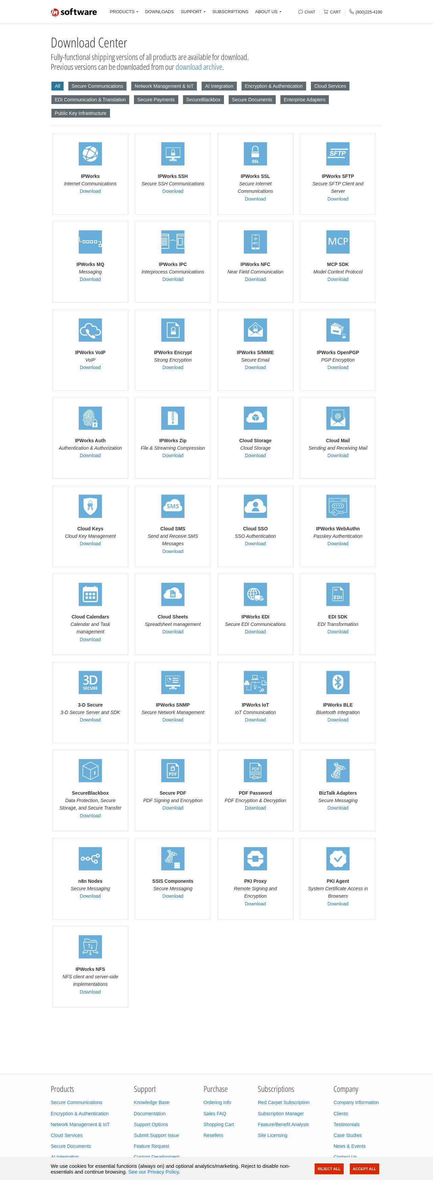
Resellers (213, 1135)
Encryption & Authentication (274, 86)
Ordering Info (217, 1102)
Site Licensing (272, 1135)
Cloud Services (330, 86)
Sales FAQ (215, 1113)
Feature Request (151, 1146)
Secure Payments (156, 99)
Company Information (356, 1102)
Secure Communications (97, 86)
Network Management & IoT (164, 86)
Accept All (364, 1169)
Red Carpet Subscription (284, 1102)
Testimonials (347, 1124)
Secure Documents (252, 99)
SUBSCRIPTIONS (230, 11)
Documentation (150, 1113)
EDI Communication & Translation (90, 99)
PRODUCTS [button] (122, 11)
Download (90, 191)
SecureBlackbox (203, 99)
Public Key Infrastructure (81, 113)
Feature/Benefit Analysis (283, 1124)
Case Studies (348, 1135)
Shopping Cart (219, 1124)
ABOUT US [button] (266, 11)
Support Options (151, 1124)
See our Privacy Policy (153, 1172)
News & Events (350, 1146)
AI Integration (219, 86)
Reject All (329, 1169)
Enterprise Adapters (304, 99)
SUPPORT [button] (191, 11)
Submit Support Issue (156, 1135)
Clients (341, 1113)
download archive (199, 66)
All (57, 86)
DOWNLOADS (159, 11)
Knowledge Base (151, 1102)
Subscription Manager (281, 1113)
